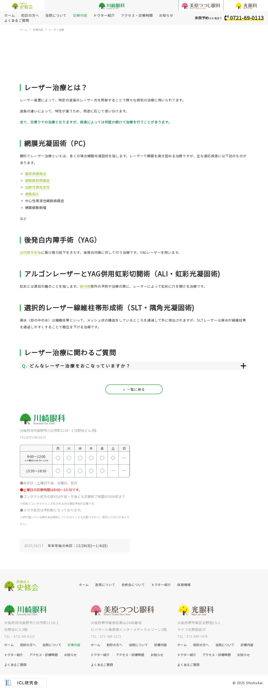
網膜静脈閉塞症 (37, 180)
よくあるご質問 (16, 20)
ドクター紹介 (104, 15)
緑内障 (85, 286)
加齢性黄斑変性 (37, 187)
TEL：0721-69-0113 (21, 639)
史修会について (136, 587)
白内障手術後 (30, 252)
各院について (106, 587)
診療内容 (80, 15)
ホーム (9, 15)
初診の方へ (30, 15)
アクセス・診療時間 (137, 15)
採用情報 (189, 587)
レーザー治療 (60, 29)
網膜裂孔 (32, 193)
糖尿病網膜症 (36, 173)
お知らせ (166, 15)
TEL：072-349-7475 (194, 639)
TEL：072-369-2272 (108, 639)
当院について (56, 15)
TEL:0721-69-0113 (34, 440)
